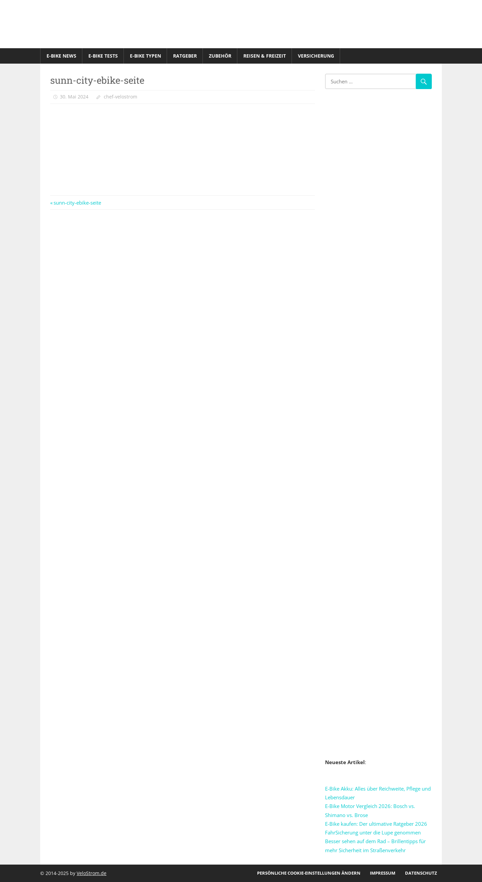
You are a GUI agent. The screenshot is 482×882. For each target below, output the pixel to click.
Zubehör (220, 56)
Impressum (382, 873)
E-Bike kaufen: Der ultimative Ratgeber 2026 (376, 823)
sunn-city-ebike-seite (77, 202)
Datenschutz (421, 873)
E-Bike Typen (145, 56)
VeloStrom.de (91, 873)
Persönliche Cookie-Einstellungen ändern (308, 873)
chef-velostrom (120, 96)
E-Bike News (61, 56)
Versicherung (316, 56)
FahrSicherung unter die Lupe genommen (373, 832)
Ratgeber (185, 56)
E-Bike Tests (103, 56)
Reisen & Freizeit (264, 56)
